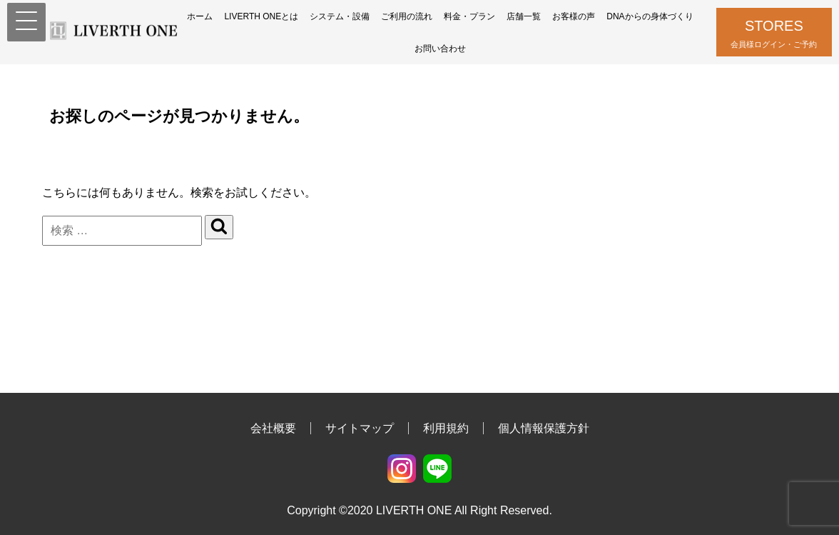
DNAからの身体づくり (649, 16)
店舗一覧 (524, 16)
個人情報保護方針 (543, 428)
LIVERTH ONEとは (261, 16)
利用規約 (446, 428)
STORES (774, 34)
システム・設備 (340, 16)
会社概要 (273, 428)
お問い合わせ (440, 49)
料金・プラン (469, 16)
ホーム (200, 16)
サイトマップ (359, 428)
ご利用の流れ (406, 16)
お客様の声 (573, 16)
